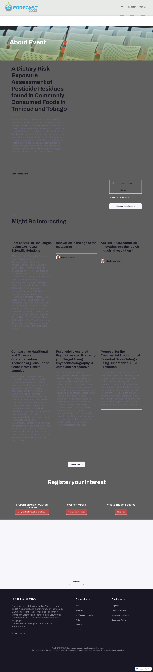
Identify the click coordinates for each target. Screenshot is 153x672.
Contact (79, 630)
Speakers (79, 610)
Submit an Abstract (76, 512)
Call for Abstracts (119, 610)
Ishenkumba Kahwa (113, 261)
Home (78, 606)
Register (121, 512)
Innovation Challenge (120, 615)
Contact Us (76, 582)
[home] (22, 7)
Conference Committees (86, 615)
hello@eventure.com (75, 558)
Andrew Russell (67, 257)
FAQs (78, 620)
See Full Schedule (120, 197)
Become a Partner (119, 620)
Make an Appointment (125, 206)
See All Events (76, 464)
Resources (80, 625)
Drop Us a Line (20, 633)
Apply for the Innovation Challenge (32, 512)
